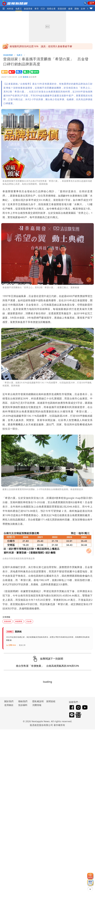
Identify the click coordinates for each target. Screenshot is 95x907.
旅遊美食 (28, 8)
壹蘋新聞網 (8, 55)
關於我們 (8, 701)
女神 (83, 8)
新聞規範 (50, 701)
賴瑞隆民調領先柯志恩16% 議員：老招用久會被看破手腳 (41, 46)
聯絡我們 (22, 701)
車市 (36, 8)
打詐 (43, 8)
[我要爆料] (90, 876)
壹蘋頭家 (62, 8)
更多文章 (22, 645)
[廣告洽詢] (90, 882)
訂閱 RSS (11, 645)
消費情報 (36, 705)
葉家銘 (25, 77)
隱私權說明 (37, 701)
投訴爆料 (22, 705)
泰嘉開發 (18, 621)
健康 (70, 8)
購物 (76, 8)
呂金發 (29, 621)
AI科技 (10, 8)
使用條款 (8, 705)
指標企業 (51, 8)
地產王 (18, 8)
